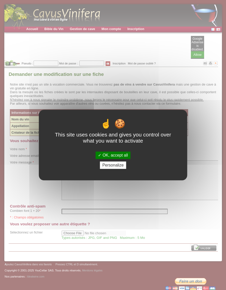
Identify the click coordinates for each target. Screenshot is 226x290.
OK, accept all (113, 155)
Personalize (113, 165)
